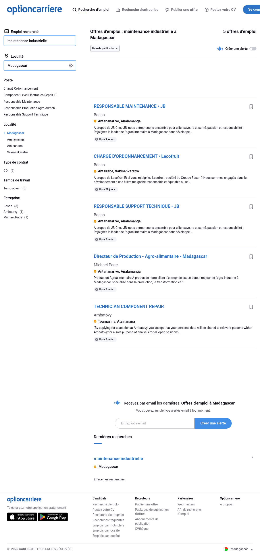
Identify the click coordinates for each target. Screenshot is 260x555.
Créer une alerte (213, 423)
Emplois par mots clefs (108, 525)
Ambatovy (103, 315)
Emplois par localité (105, 530)
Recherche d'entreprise (108, 514)
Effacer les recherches (109, 479)
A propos (226, 504)
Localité (13, 56)
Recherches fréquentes (108, 520)
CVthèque (141, 528)
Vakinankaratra (17, 152)
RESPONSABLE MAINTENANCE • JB (130, 106)
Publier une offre (146, 504)
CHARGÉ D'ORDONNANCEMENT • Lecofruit (136, 156)
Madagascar (15, 133)
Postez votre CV (220, 10)
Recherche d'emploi (105, 504)
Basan (99, 114)
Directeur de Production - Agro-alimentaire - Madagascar (150, 256)
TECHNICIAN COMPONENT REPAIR (129, 306)
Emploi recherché (21, 31)
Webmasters (186, 504)
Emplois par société (106, 536)
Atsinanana (15, 146)
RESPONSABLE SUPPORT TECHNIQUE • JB (136, 206)
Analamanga (16, 139)
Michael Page (106, 264)
